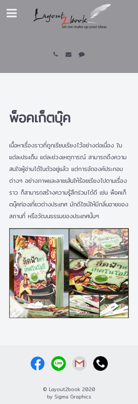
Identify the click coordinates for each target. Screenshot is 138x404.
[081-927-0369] (57, 54)
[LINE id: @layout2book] (81, 54)
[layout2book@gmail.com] (70, 54)
